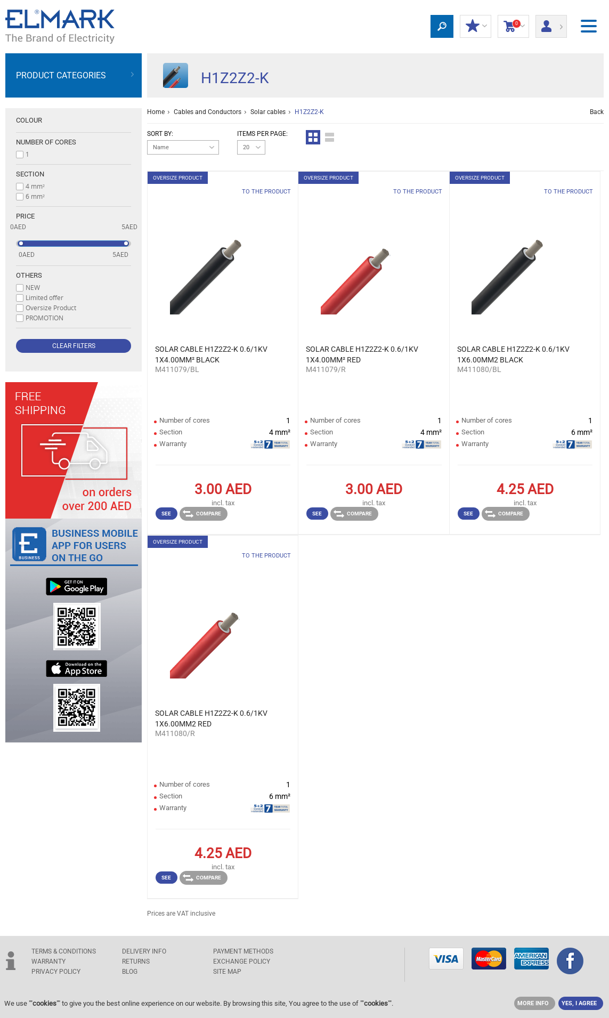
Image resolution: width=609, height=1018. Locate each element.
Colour (29, 120)
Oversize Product (51, 307)
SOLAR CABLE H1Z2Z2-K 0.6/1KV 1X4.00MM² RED (362, 354)
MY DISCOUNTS (475, 26)
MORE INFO (533, 1003)
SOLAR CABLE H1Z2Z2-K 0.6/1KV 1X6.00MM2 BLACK (513, 354)
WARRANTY (48, 961)
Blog (129, 971)
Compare (202, 514)
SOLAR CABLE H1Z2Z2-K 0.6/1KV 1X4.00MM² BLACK (211, 354)
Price (25, 216)
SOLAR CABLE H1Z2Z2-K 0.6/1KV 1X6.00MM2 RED (211, 718)
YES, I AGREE (579, 1003)
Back (597, 112)
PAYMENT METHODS (243, 951)
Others (29, 275)
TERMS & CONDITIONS (63, 951)
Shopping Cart (513, 26)
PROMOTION (44, 317)
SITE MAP (227, 971)
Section (30, 174)
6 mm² (35, 196)
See (166, 513)
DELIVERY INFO (144, 951)
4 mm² (35, 186)
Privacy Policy (55, 971)
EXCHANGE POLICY (241, 961)
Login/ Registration (551, 23)
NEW (33, 287)
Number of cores (46, 142)
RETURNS (136, 961)
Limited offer (44, 297)
